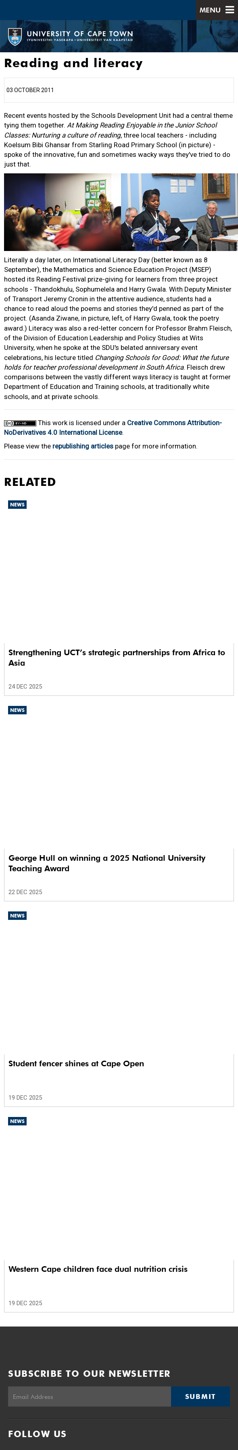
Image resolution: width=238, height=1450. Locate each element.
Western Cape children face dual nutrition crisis (98, 1269)
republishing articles (82, 446)
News (17, 505)
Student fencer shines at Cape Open (76, 1063)
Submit (200, 1396)
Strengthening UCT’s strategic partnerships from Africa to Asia (116, 658)
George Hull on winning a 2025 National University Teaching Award (106, 863)
